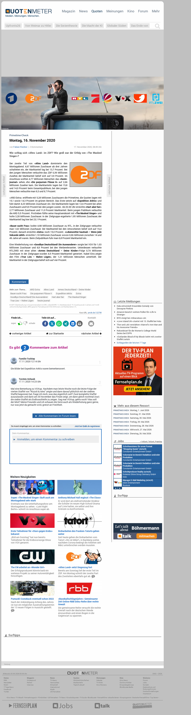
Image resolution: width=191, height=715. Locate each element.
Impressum (147, 694)
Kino (130, 11)
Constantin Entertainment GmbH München (133, 449)
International (55, 687)
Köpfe (52, 689)
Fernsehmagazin (30, 697)
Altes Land (49, 289)
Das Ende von (139, 25)
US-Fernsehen (55, 692)
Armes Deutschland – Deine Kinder (74, 289)
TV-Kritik (99, 683)
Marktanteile (78, 683)
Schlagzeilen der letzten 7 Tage (131, 342)
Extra (78, 293)
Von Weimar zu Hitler (38, 25)
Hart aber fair (58, 297)
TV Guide (83, 697)
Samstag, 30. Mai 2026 (132, 418)
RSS (5, 680)
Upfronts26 (13, 25)
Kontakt (146, 685)
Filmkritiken (42, 697)
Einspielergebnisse (127, 685)
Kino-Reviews (101, 685)
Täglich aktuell (78, 685)
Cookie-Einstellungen (151, 691)
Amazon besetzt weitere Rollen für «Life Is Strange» (136, 313)
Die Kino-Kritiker (125, 683)
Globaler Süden (116, 25)
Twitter (6, 692)
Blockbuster (92, 697)
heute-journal (44, 300)
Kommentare (19, 281)
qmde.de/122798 (95, 312)
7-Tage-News (8, 687)
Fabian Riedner (20, 147)
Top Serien (154, 697)
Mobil (6, 685)
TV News (62, 697)
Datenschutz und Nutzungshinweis (149, 688)
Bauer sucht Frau (18, 293)
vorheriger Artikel (20, 333)
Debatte (99, 680)
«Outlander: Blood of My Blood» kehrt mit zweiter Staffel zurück (139, 338)
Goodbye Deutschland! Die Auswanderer (29, 297)
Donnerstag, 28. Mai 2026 (133, 425)
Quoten (96, 11)
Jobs (145, 683)
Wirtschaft (54, 685)
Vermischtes (54, 683)
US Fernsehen (53, 697)
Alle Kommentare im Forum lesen (55, 415)
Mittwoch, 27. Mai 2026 (132, 429)
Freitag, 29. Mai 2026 (131, 421)
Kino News (11, 697)
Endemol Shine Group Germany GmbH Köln (135, 474)
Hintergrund (31, 680)
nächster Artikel (91, 333)
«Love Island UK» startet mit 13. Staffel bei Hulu (139, 321)
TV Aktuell (19, 697)
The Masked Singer (77, 297)
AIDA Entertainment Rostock (133, 482)
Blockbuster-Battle (126, 687)
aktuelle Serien (113, 697)
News (83, 11)
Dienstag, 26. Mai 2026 (132, 433)
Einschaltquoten (73, 697)
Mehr (156, 11)
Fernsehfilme (102, 697)
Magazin (68, 11)
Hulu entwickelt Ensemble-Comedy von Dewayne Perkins (135, 307)
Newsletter (7, 683)
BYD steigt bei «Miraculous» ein (131, 317)
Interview (30, 685)
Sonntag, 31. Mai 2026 (131, 414)
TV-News (53, 680)
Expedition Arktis (64, 293)
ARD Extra (35, 289)
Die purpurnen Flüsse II (41, 293)
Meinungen (114, 11)
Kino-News (124, 680)
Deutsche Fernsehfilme (140, 697)
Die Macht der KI (92, 25)
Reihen (29, 683)
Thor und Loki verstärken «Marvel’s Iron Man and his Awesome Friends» (139, 326)
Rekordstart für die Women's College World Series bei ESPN (136, 332)
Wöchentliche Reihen (81, 680)
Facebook (7, 689)
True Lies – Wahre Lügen (21, 300)
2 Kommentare (36, 147)
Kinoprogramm (125, 697)
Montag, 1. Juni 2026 (131, 410)
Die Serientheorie (66, 25)
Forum (143, 11)
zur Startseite (55, 333)
